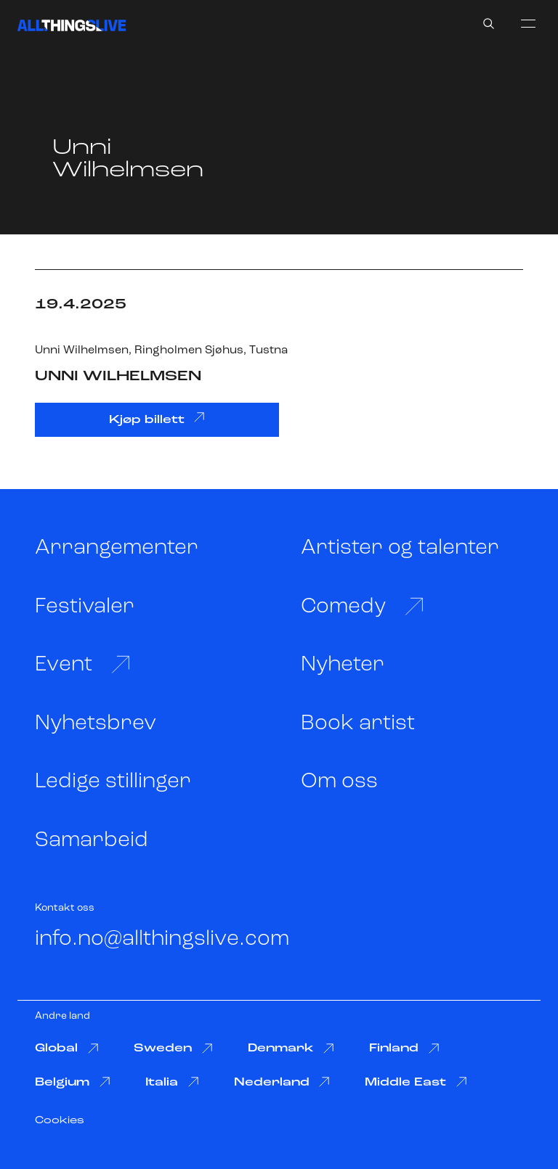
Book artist (358, 723)
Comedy (362, 607)
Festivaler (84, 607)
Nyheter (342, 665)
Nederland (282, 1082)
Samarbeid (91, 840)
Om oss (339, 781)
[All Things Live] (71, 25)
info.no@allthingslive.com (162, 939)
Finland (404, 1049)
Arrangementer (116, 548)
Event (83, 665)
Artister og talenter (400, 548)
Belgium (72, 1082)
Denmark (291, 1049)
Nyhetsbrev (95, 723)
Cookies (59, 1120)
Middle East (416, 1082)
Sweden (173, 1049)
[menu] (528, 23)
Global (67, 1049)
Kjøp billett (157, 418)
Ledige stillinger (113, 781)
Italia (172, 1082)
